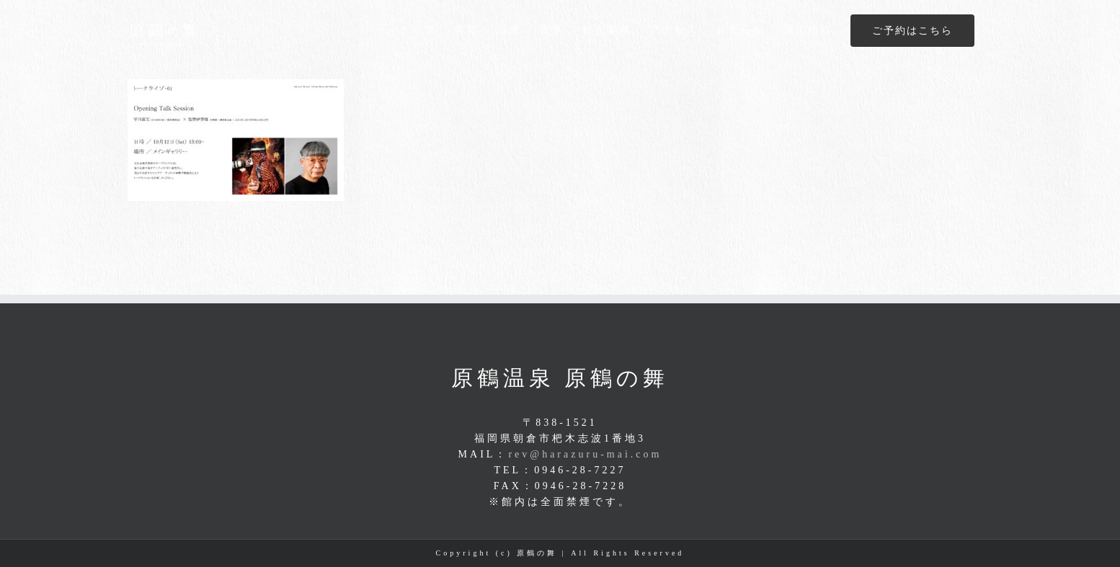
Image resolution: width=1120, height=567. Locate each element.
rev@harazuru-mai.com (585, 454)
